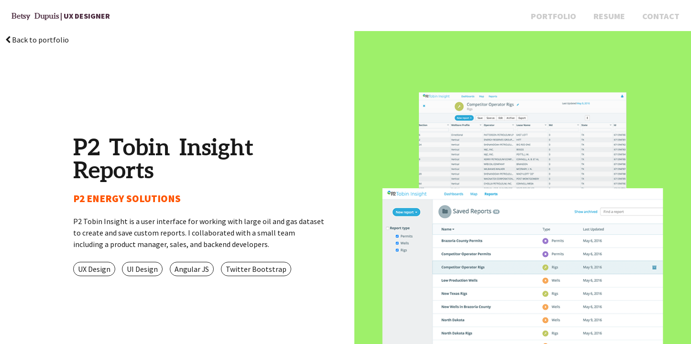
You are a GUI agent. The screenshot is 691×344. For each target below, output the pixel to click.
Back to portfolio (37, 39)
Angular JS (192, 269)
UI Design (142, 269)
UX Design (94, 269)
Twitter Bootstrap (256, 269)
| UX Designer (60, 16)
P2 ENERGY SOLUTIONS (127, 198)
